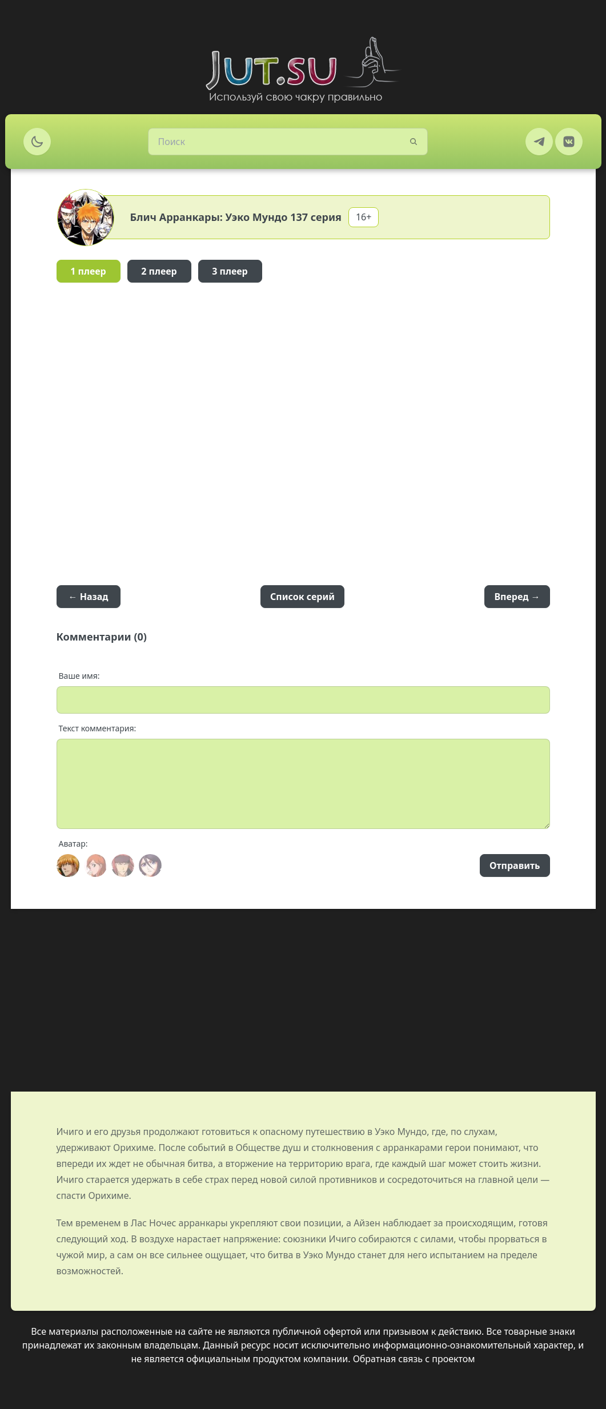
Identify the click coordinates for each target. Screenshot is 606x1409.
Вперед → (517, 596)
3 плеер (230, 271)
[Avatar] (68, 865)
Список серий (302, 596)
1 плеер (88, 271)
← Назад (89, 596)
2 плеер (159, 271)
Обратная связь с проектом (414, 1358)
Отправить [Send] (514, 865)
